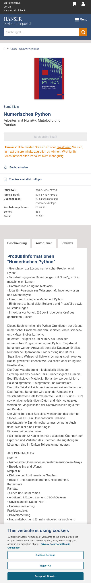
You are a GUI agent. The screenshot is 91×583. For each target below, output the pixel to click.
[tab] (17, 243)
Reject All (45, 565)
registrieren (64, 147)
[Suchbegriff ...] (42, 32)
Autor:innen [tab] (44, 243)
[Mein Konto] (83, 3)
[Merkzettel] (75, 3)
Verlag (7, 6)
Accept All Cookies (46, 576)
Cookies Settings (45, 555)
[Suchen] (83, 32)
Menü (81, 19)
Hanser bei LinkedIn (15, 10)
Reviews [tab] (67, 243)
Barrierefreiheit (12, 2)
